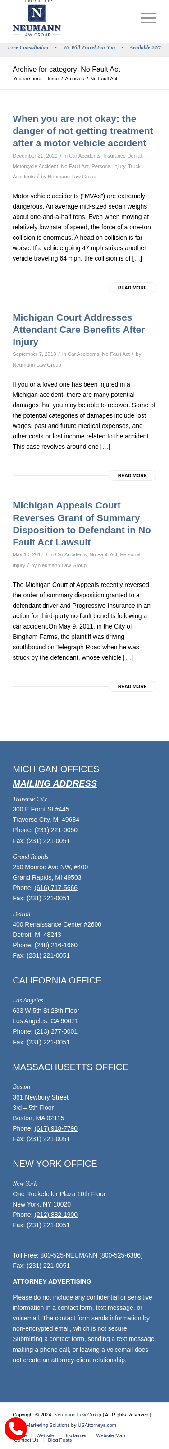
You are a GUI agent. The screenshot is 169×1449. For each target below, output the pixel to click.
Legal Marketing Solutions (41, 1425)
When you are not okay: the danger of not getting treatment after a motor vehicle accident (83, 131)
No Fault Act (75, 166)
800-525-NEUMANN (69, 1255)
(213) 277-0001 (56, 1031)
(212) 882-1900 (56, 1214)
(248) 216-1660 (56, 945)
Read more (132, 287)
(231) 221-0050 (56, 830)
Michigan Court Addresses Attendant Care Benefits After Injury (79, 329)
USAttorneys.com (97, 1425)
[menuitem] (144, 18)
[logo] (70, 18)
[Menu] (144, 18)
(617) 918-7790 (56, 1128)
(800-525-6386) (121, 1255)
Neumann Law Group (72, 176)
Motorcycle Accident (35, 166)
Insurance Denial (122, 155)
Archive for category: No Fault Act (66, 69)
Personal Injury (108, 166)
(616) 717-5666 (56, 887)
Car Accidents (84, 155)
